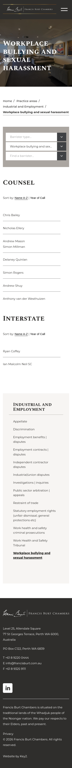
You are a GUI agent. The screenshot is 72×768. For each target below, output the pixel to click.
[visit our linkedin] (7, 688)
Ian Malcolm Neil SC (17, 364)
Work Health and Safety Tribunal (30, 543)
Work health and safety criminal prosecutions (30, 530)
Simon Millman (14, 247)
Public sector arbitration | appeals (31, 493)
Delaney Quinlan (15, 259)
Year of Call (37, 197)
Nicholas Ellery (13, 228)
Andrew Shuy (12, 285)
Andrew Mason (14, 241)
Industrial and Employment (23, 106)
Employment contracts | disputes (30, 452)
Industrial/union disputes (31, 475)
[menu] (64, 9)
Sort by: (8, 198)
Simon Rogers (13, 272)
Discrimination (24, 429)
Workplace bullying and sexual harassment (31, 555)
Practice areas (27, 101)
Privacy (8, 734)
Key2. (23, 756)
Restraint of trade (25, 503)
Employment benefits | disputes (29, 439)
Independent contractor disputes (30, 464)
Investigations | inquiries (30, 482)
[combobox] (36, 137)
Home (7, 101)
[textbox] (21, 137)
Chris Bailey (11, 215)
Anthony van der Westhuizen (24, 298)
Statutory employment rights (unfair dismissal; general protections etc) (34, 515)
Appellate (20, 421)
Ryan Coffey (11, 351)
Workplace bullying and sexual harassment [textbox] (33, 146)
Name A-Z (21, 197)
